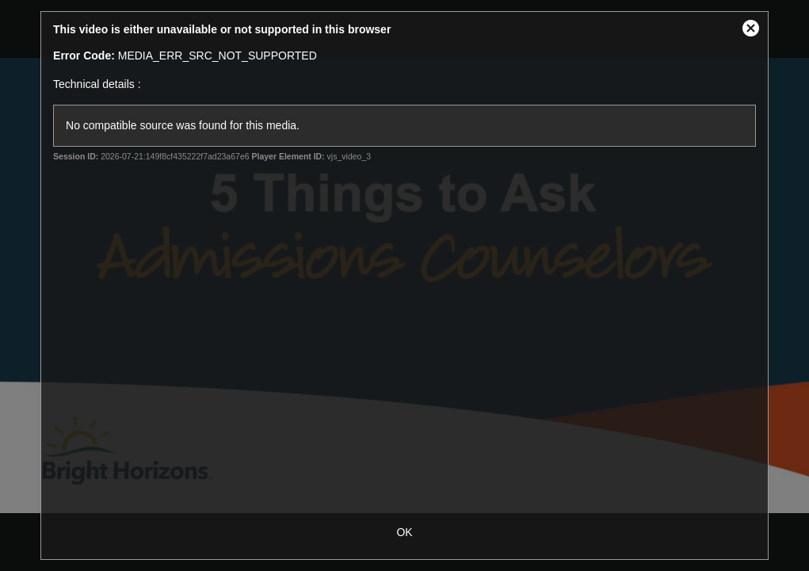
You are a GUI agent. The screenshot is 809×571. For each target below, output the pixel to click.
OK (404, 532)
